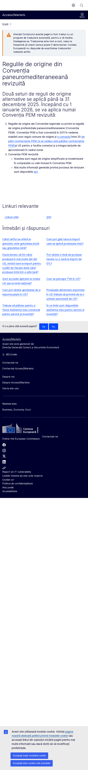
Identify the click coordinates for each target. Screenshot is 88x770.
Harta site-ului (10, 388)
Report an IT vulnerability (16, 471)
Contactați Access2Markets (18, 368)
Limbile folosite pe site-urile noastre (22, 475)
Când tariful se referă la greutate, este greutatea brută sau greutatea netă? (20, 243)
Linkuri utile (12, 217)
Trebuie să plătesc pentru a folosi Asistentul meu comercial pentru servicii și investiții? (21, 310)
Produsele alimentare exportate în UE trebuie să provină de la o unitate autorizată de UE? (65, 294)
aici (36, 171)
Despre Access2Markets (16, 382)
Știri (48, 217)
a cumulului (64, 136)
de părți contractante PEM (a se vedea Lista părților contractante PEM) (46, 141)
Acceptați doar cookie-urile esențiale (31, 763)
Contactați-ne (50, 436)
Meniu (82, 15)
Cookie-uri (8, 479)
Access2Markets (11, 339)
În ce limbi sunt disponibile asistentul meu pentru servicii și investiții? (65, 310)
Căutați (81, 5)
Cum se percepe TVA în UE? (63, 278)
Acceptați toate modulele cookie (29, 755)
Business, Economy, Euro (16, 409)
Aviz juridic (8, 487)
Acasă (5, 24)
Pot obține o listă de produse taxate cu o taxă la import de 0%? (64, 259)
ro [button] (73, 5)
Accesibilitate (9, 491)
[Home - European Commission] (23, 429)
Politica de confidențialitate (17, 483)
